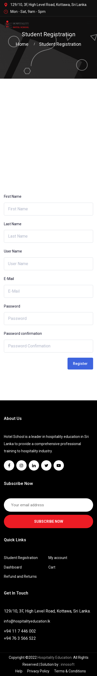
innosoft (67, 664)
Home (23, 44)
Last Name (12, 224)
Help (19, 671)
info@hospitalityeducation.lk (27, 621)
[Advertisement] (48, 129)
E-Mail (9, 279)
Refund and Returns (20, 576)
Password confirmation (23, 333)
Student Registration (21, 558)
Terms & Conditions (70, 671)
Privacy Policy (38, 671)
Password (12, 306)
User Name (13, 251)
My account (57, 558)
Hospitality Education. (55, 657)
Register (80, 364)
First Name (12, 196)
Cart (51, 567)
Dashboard (13, 567)
